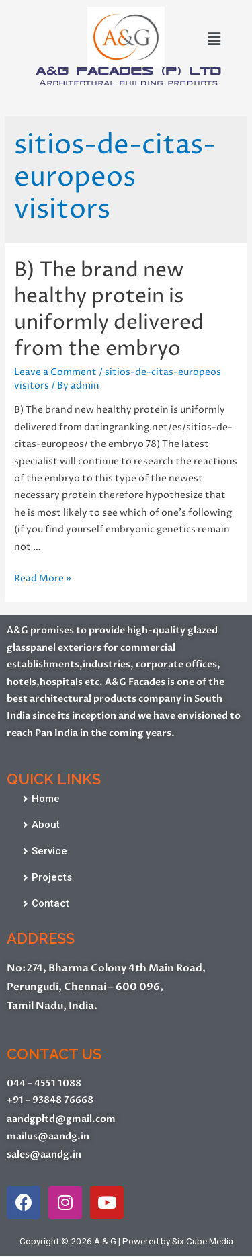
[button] (41, 799)
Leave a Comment (55, 372)
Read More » (42, 579)
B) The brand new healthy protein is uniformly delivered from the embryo (109, 310)
